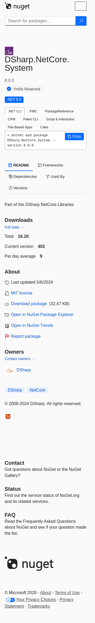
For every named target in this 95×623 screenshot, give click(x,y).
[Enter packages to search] (40, 21)
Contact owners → (20, 359)
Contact (14, 463)
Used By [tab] (55, 176)
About (45, 592)
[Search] (81, 21)
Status (13, 489)
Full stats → (14, 227)
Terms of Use (67, 592)
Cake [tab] (44, 127)
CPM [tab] (11, 119)
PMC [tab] (33, 111)
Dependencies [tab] (23, 176)
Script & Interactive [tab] (60, 119)
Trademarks (38, 606)
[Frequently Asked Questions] (10, 515)
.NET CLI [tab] (15, 111)
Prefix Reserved (27, 89)
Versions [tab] (18, 188)
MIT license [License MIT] (22, 293)
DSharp (24, 370)
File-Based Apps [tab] (20, 127)
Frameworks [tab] (50, 165)
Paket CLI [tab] (30, 119)
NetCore (37, 390)
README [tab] (19, 165)
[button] (74, 136)
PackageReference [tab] (59, 111)
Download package (29, 303)
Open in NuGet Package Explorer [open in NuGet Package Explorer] (42, 314)
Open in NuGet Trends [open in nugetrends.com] (32, 325)
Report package (26, 336)
